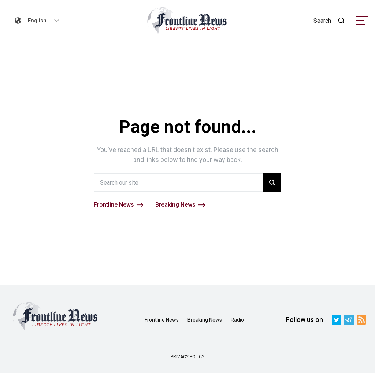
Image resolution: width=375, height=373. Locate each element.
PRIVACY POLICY (187, 356)
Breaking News (205, 320)
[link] (187, 21)
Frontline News (162, 320)
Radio (237, 320)
